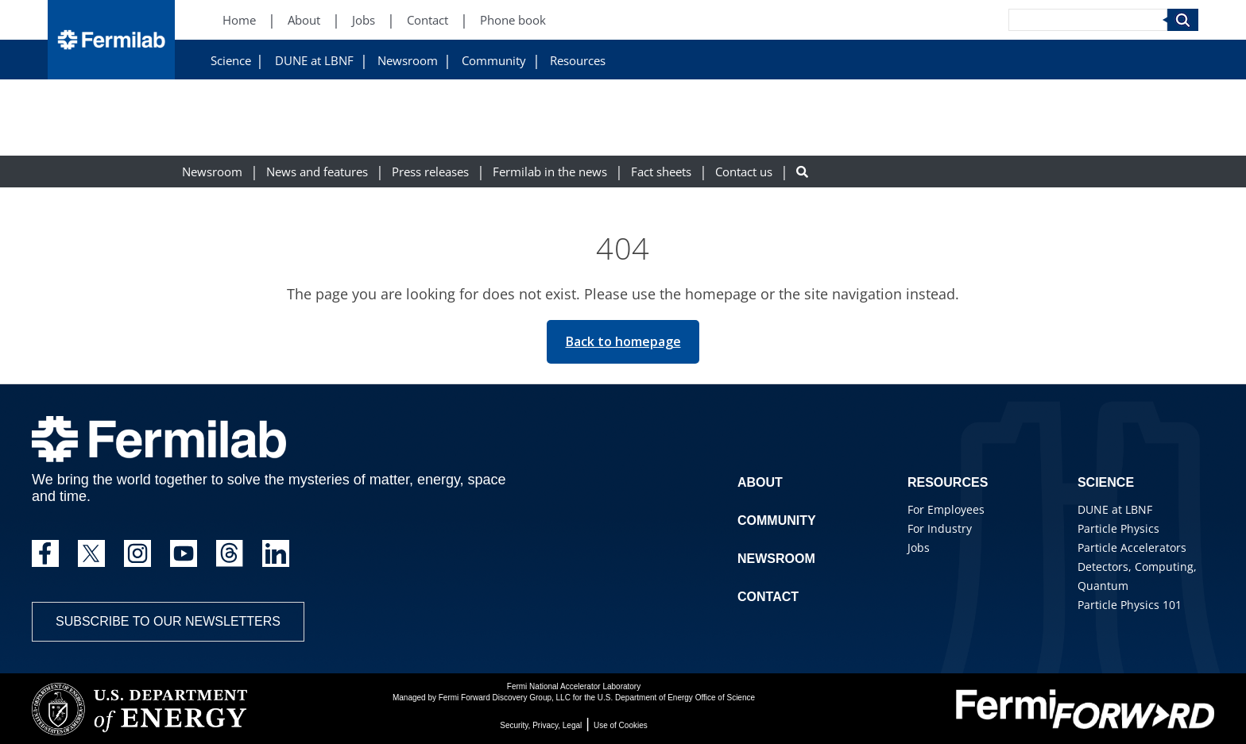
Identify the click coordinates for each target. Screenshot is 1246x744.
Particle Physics (1118, 528)
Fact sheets (661, 172)
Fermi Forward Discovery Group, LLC (505, 697)
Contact (768, 596)
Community (494, 61)
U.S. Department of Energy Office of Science (676, 697)
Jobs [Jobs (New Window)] (363, 20)
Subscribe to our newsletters (168, 621)
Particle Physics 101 (1130, 604)
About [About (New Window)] (304, 20)
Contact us (743, 172)
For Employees (946, 509)
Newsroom (407, 61)
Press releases (430, 172)
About (760, 482)
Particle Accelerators (1132, 547)
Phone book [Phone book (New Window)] (513, 20)
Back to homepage (623, 341)
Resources (578, 61)
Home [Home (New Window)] (239, 20)
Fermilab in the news (550, 172)
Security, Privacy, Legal (541, 725)
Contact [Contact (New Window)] (427, 20)
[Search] (1087, 20)
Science (231, 61)
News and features (317, 172)
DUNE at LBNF (314, 61)
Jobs (918, 547)
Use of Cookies (621, 725)
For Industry (939, 528)
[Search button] (802, 172)
